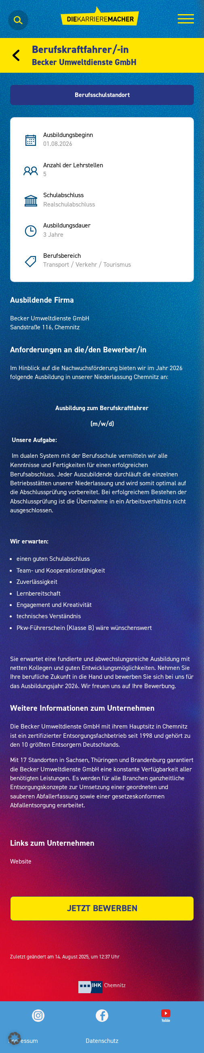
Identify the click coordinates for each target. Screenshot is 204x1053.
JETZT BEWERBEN (102, 908)
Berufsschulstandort (102, 95)
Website (21, 861)
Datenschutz (102, 1040)
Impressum (23, 1040)
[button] (14, 1038)
